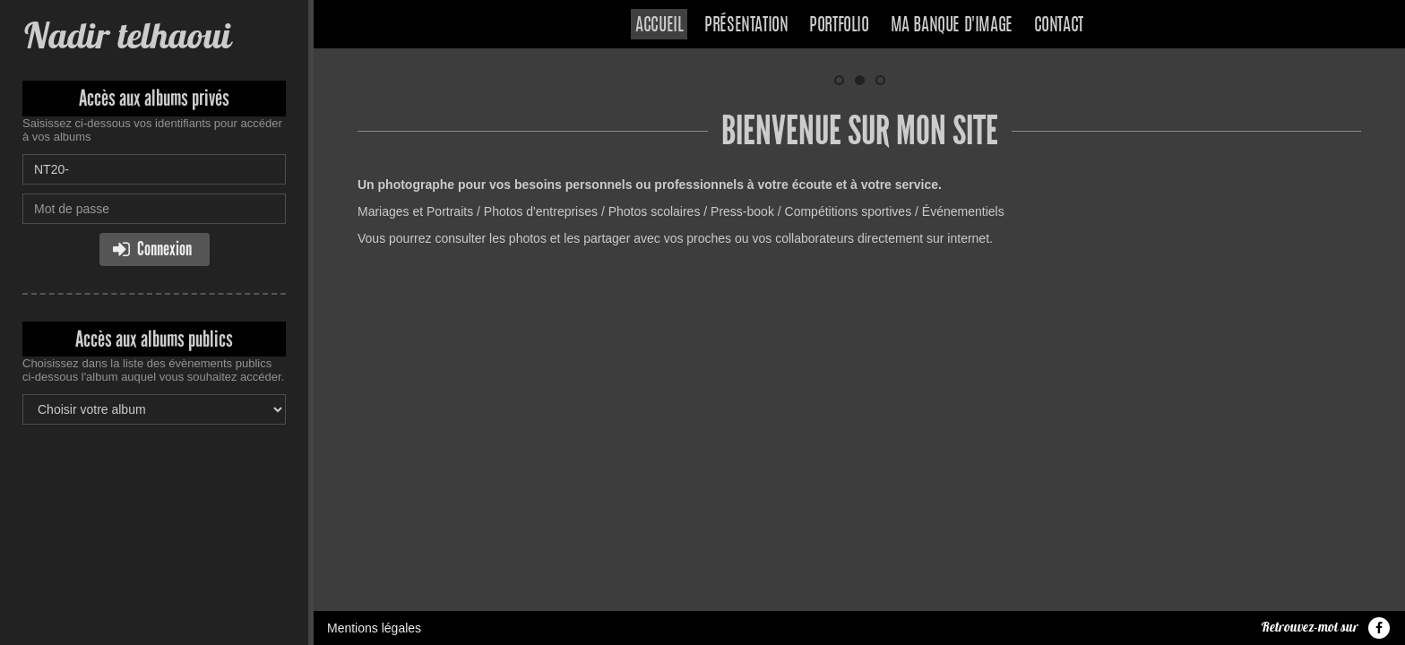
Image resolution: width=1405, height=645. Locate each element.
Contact (1058, 26)
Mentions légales (374, 327)
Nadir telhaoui (126, 35)
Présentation (746, 26)
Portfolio (838, 26)
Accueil (659, 26)
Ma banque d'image (952, 26)
